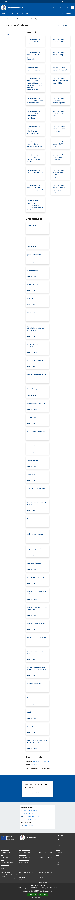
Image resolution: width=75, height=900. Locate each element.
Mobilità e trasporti (23, 862)
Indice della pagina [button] (10, 29)
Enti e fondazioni (5, 857)
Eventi (57, 864)
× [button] (73, 884)
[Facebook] (56, 8)
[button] (37, 897)
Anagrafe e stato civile (24, 850)
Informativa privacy (42, 875)
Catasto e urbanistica (24, 860)
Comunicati (59, 852)
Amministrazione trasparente (45, 872)
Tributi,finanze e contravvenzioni (45, 855)
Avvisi (57, 855)
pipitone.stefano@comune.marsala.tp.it (42, 761)
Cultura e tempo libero (24, 852)
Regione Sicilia (4, 2)
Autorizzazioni (41, 860)
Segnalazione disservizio (25, 875)
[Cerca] (72, 7)
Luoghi (57, 862)
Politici (2, 860)
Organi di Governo (5, 850)
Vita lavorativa (22, 855)
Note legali (40, 877)
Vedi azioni (65, 25)
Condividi (58, 25)
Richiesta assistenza (24, 880)
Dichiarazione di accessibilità (44, 880)
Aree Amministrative (6, 852)
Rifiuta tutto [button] (43, 894)
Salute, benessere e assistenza (45, 857)
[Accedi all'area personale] (67, 1)
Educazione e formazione (44, 850)
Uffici (2, 855)
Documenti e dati (5, 865)
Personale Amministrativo (7, 862)
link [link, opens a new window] (51, 891)
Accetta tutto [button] (32, 894)
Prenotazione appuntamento (26, 872)
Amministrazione (11, 19)
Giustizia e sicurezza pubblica (45, 852)
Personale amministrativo (23, 19)
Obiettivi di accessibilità (43, 882)
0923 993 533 (34, 764)
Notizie (58, 850)
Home (4, 19)
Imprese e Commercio (24, 857)
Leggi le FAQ (22, 877)
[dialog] (37, 891)
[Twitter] (60, 8)
